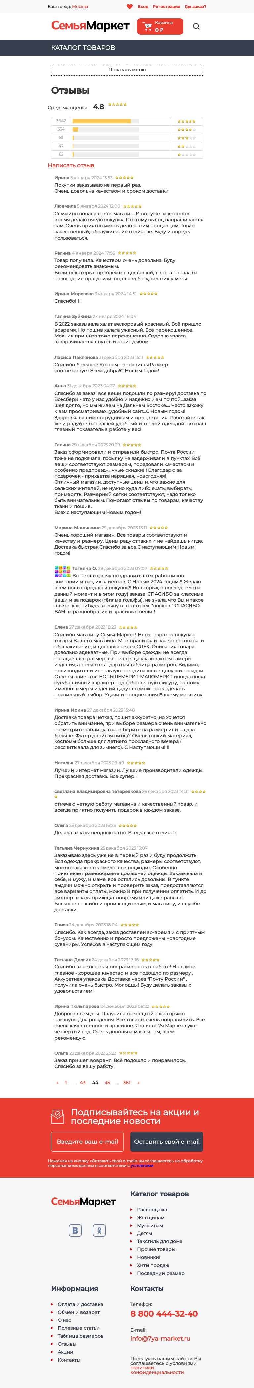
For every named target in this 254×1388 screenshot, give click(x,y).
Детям (144, 1233)
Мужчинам (150, 1225)
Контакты (69, 1360)
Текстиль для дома (159, 1241)
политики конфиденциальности (157, 1370)
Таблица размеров (81, 1336)
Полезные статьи (79, 1328)
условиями (142, 1165)
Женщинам (150, 1217)
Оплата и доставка (80, 1304)
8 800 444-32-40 (164, 1314)
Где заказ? (195, 6)
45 (107, 1083)
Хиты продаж (153, 1265)
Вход (143, 6)
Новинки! (148, 1257)
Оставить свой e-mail (167, 1141)
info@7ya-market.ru (160, 1338)
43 (82, 1083)
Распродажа (152, 1209)
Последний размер (161, 1273)
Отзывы (67, 1344)
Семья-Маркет (90, 26)
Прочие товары (156, 1249)
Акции (65, 1352)
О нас (64, 1320)
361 (126, 1083)
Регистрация (166, 6)
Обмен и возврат (79, 1312)
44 (95, 1083)
